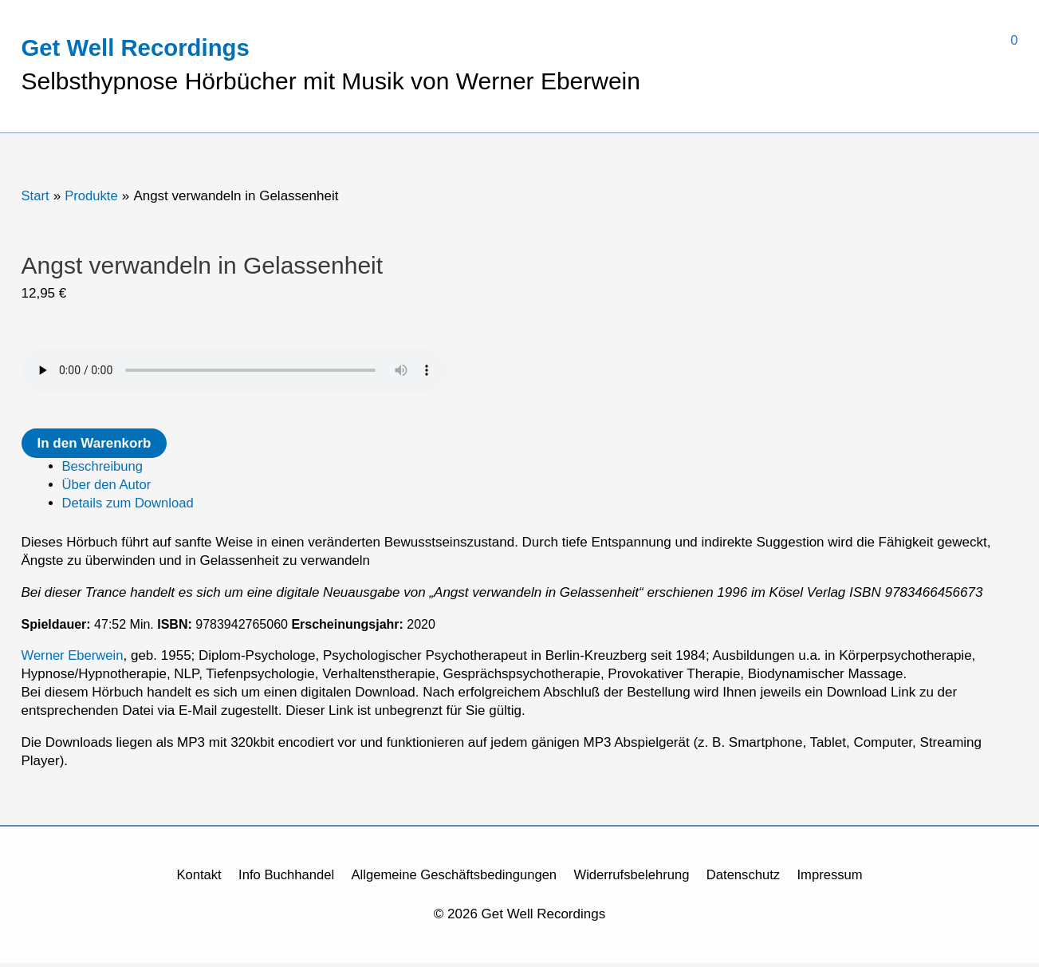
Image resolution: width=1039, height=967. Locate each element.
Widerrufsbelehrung (634, 879)
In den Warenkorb (94, 448)
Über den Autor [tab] (107, 489)
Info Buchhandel (281, 879)
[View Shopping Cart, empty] (829, 41)
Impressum (836, 879)
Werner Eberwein (74, 660)
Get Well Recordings (138, 49)
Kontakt (192, 879)
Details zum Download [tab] (129, 507)
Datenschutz (748, 879)
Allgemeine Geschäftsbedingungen (453, 879)
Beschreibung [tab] (103, 471)
